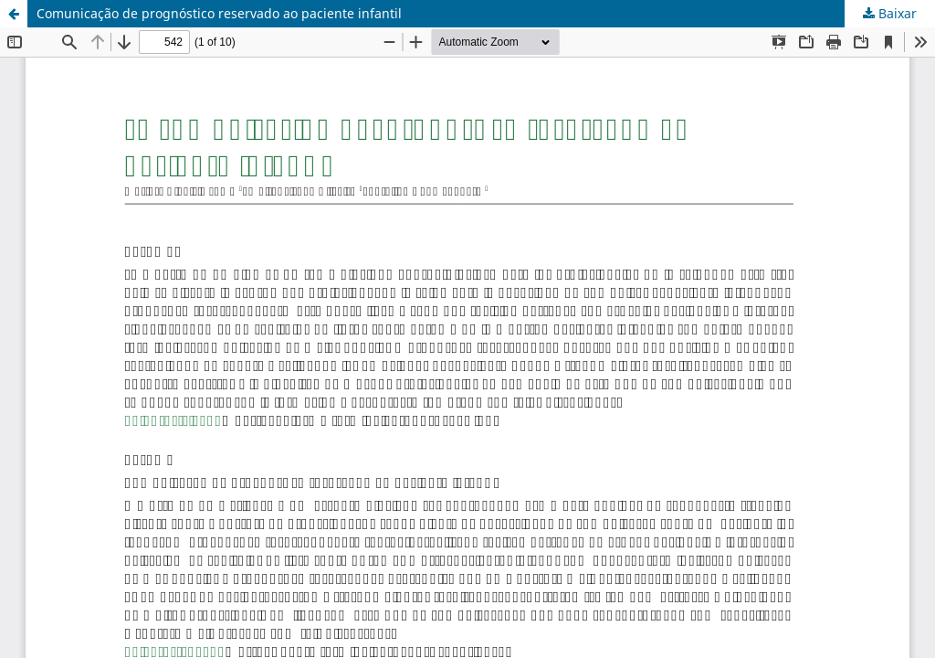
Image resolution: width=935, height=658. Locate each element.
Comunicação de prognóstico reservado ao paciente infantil (219, 13)
